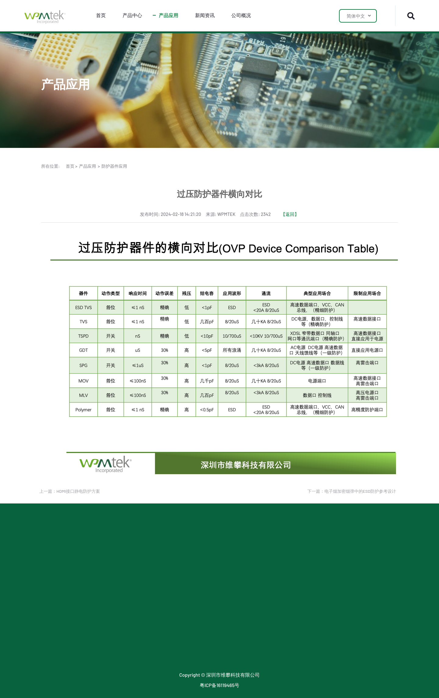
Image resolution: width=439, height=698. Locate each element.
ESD (45, 539)
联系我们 (265, 550)
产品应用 (168, 15)
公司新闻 (193, 550)
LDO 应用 (122, 550)
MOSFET (50, 571)
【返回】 (290, 214)
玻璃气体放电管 (58, 624)
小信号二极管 (55, 592)
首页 (101, 15)
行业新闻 (193, 539)
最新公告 (193, 560)
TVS (45, 550)
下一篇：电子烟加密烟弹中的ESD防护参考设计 (350, 491)
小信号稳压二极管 (60, 656)
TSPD (47, 603)
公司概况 (241, 15)
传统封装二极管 (58, 646)
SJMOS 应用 (125, 560)
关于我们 (265, 539)
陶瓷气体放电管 (58, 614)
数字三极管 (53, 635)
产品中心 (132, 15)
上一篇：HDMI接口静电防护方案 (68, 491)
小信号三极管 (55, 582)
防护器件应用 (114, 166)
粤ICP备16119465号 (220, 685)
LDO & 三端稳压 (58, 560)
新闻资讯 (205, 15)
